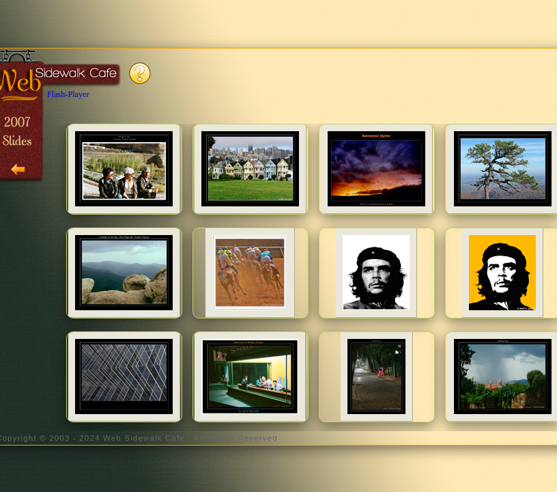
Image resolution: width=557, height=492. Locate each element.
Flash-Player (68, 94)
